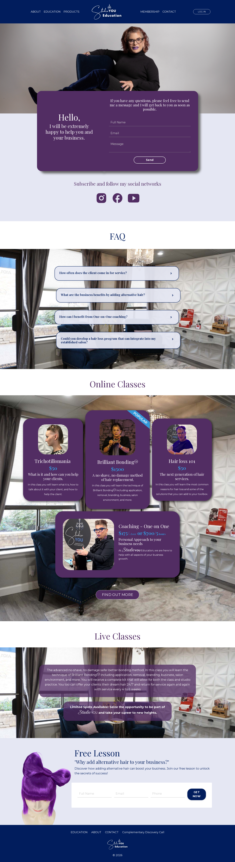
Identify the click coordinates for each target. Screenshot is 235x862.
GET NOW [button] (197, 794)
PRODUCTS (71, 11)
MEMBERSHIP (149, 11)
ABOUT (36, 11)
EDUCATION (52, 11)
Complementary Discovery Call (143, 832)
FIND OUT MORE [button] (117, 594)
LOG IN (202, 11)
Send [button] (149, 160)
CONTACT (169, 11)
